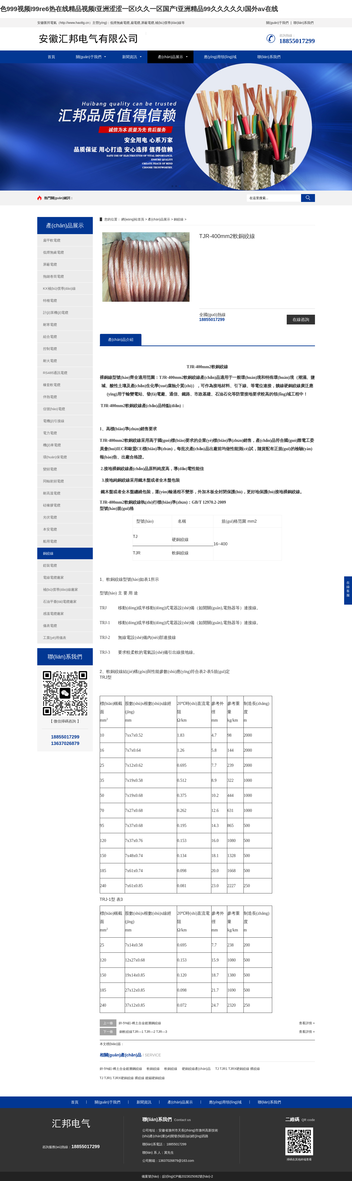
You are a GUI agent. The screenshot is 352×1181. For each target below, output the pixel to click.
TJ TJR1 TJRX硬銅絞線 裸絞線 (237, 1069)
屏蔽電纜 (50, 264)
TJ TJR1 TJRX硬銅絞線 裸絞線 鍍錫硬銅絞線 (132, 1078)
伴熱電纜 (50, 397)
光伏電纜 (50, 517)
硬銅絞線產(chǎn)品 (196, 1069)
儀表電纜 (50, 626)
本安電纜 (50, 529)
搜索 (308, 198)
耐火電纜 (50, 361)
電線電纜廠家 (53, 577)
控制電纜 (50, 349)
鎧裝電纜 (50, 565)
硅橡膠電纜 (51, 505)
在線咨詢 (301, 319)
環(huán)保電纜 (55, 457)
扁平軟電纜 (51, 240)
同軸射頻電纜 (53, 481)
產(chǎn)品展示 (170, 57)
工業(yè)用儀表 (54, 638)
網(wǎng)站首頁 (132, 219)
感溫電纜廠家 (53, 614)
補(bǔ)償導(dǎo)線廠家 (60, 589)
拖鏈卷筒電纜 (53, 276)
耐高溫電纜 (51, 493)
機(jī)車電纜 (52, 445)
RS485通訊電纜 (55, 373)
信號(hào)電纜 (54, 409)
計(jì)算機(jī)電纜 (56, 312)
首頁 (51, 57)
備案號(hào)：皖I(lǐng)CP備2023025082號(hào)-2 (177, 1176)
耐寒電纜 (50, 325)
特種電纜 (50, 300)
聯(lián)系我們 (303, 23)
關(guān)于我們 (277, 23)
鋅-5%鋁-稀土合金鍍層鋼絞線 (140, 1023)
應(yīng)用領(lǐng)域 (220, 57)
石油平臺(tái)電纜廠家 (60, 601)
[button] (172, 186)
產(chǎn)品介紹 (120, 340)
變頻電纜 (50, 469)
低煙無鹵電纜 (53, 252)
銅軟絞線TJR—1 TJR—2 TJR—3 (143, 1031)
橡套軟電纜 (51, 385)
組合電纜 (50, 337)
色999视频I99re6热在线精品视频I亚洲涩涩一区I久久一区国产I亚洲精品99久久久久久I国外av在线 (139, 9)
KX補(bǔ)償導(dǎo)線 (59, 288)
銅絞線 (48, 553)
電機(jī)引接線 (54, 421)
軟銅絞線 (153, 1069)
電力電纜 (50, 433)
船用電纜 (50, 541)
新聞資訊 (129, 57)
